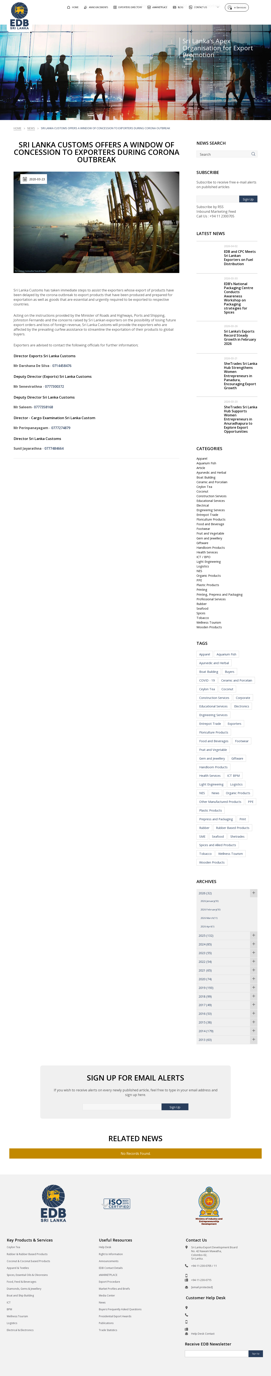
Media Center (107, 1295)
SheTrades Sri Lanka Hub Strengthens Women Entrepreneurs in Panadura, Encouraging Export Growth (240, 375)
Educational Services (210, 501)
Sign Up (248, 199)
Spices (200, 613)
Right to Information (111, 1254)
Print (242, 819)
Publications (106, 1323)
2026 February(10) (210, 909)
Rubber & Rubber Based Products (27, 1254)
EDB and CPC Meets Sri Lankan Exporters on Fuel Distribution (240, 257)
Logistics (202, 566)
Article (200, 468)
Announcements (108, 1261)
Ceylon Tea (204, 487)
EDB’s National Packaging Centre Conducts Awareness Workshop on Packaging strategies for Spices (238, 298)
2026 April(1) (207, 926)
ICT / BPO (203, 557)
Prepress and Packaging (216, 819)
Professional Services (211, 599)
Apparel (201, 458)
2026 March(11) (209, 918)
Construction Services (211, 496)
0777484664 (54, 448)
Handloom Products (210, 548)
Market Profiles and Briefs (114, 1289)
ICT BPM (233, 776)
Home (17, 128)
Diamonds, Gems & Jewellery (24, 1289)
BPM (9, 1309)
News (31, 128)
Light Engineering (208, 562)
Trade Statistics (108, 1330)
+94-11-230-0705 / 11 (204, 1266)
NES (199, 571)
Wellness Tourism (208, 622)
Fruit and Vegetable (210, 533)
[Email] (216, 1353)
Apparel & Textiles (18, 1268)
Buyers (229, 672)
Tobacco (202, 618)
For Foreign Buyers (139, 18)
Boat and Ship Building (20, 1295)
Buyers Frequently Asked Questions (120, 1309)
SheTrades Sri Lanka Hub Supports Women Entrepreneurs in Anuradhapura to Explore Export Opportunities (240, 419)
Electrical (202, 505)
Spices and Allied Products (217, 845)
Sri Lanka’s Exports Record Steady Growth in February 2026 (240, 337)
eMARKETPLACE (108, 1275)
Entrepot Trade (207, 515)
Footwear (203, 529)
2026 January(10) (209, 901)
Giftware (202, 543)
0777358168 (43, 407)
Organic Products (208, 576)
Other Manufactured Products (220, 802)
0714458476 (61, 365)
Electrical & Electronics (20, 1330)
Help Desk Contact (202, 1333)
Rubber (201, 604)
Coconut (202, 491)
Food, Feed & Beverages (21, 1282)
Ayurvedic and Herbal (211, 472)
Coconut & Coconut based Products (28, 1261)
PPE (199, 580)
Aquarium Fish (206, 463)
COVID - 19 (207, 680)
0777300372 (54, 386)
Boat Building (206, 477)
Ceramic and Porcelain (211, 482)
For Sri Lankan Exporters (186, 18)
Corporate (243, 698)
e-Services (241, 6)
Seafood (202, 608)
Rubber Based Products (232, 828)
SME (202, 836)
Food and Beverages (213, 741)
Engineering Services (210, 510)
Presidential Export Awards (115, 1316)
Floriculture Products (210, 519)
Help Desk (105, 1247)
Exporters (234, 724)
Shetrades (237, 836)
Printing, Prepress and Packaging (219, 594)
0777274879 (60, 428)
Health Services (207, 552)
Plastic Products (207, 585)
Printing (201, 590)
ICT (9, 1302)
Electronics (241, 706)
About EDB (226, 18)
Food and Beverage (210, 524)
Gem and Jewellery (209, 538)
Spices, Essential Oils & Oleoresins (27, 1275)
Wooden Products (209, 627)
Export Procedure (109, 1282)
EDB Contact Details (111, 1268)
